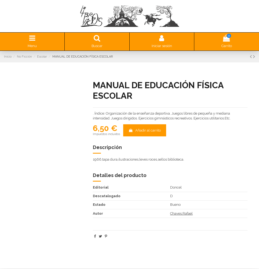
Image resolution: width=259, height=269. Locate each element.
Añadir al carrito (144, 131)
